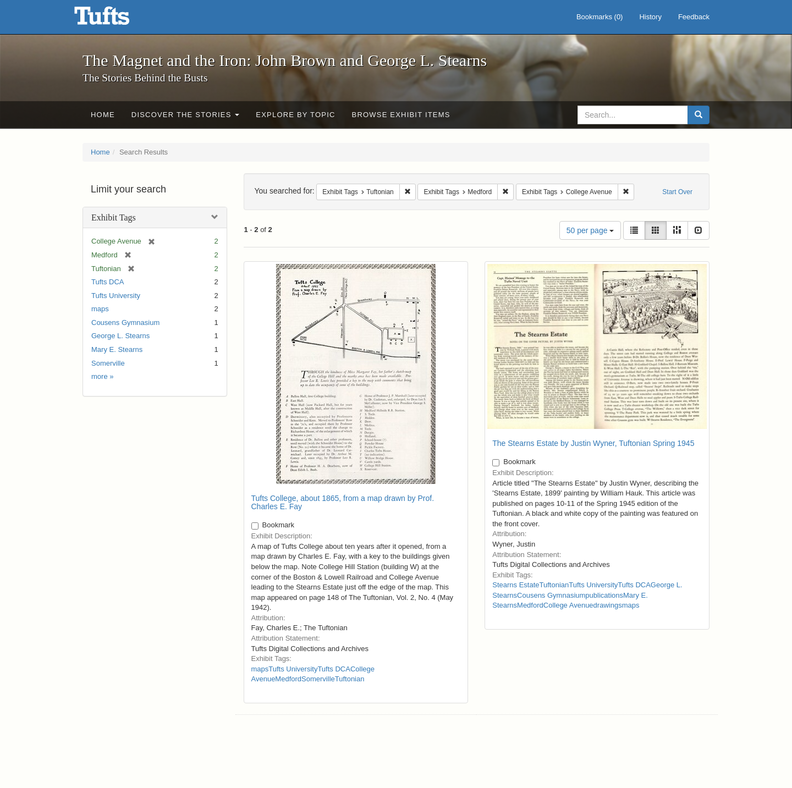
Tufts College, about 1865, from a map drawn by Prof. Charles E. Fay (343, 502)
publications (604, 595)
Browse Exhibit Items (401, 115)
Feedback (694, 17)
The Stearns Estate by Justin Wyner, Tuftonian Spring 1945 (593, 443)
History (650, 17)
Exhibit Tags (113, 217)
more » (102, 376)
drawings (607, 605)
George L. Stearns (120, 336)
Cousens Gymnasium (125, 322)
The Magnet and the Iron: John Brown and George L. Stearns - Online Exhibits (115, 19)
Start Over (677, 192)
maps (100, 309)
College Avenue (568, 605)
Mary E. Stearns (116, 349)
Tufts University (115, 295)
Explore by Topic (295, 115)
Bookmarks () (599, 17)
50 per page (590, 230)
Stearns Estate (515, 585)
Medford (288, 679)
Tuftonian (350, 679)
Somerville (108, 363)
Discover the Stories (185, 115)
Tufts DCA (107, 282)
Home (103, 115)
